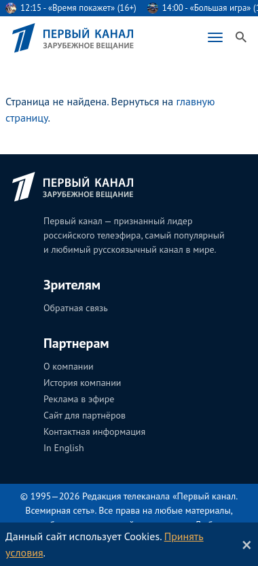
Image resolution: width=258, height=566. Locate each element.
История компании (82, 382)
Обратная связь (75, 308)
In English (63, 448)
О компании (68, 366)
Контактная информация (94, 431)
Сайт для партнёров (84, 415)
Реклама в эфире (78, 399)
